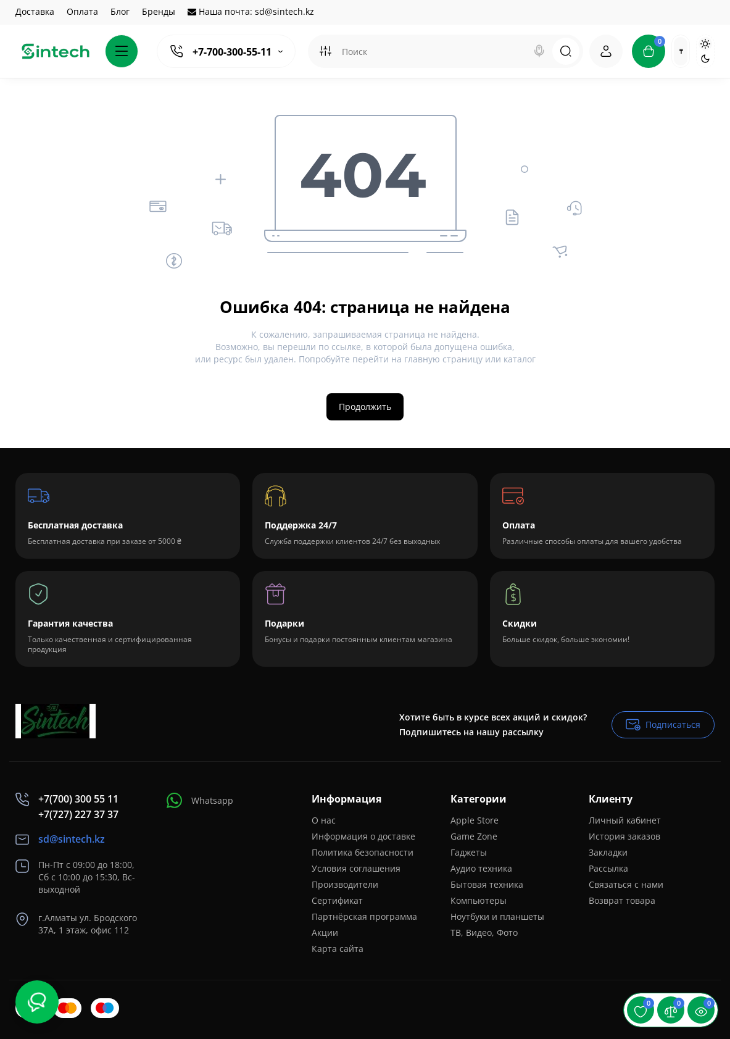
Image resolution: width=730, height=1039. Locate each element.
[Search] (539, 51)
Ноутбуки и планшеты (497, 916)
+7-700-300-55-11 (232, 52)
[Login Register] (606, 51)
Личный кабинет (625, 820)
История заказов (624, 836)
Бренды (158, 11)
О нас (324, 820)
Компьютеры (478, 900)
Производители (345, 884)
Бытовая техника (486, 884)
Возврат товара (622, 900)
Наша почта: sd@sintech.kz (251, 11)
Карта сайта (337, 948)
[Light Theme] (705, 44)
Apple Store (474, 820)
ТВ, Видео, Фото (484, 932)
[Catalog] (121, 51)
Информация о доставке (363, 836)
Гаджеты (468, 852)
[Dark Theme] (705, 58)
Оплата (82, 11)
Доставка (34, 11)
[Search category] (325, 51)
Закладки (608, 852)
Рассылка (608, 868)
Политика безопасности (362, 852)
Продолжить (365, 406)
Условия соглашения (356, 868)
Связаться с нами (626, 884)
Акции (325, 932)
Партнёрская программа (364, 916)
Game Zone (473, 836)
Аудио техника (481, 868)
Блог (120, 11)
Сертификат (337, 900)
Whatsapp (200, 800)
